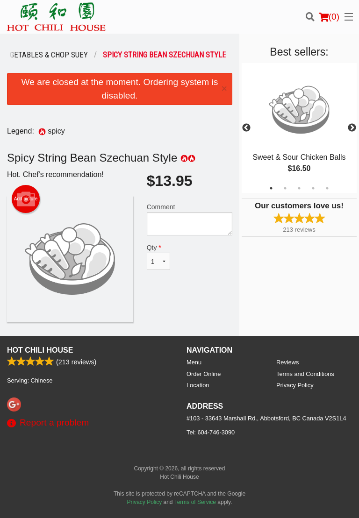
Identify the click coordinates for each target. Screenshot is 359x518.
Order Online (204, 373)
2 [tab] (285, 188)
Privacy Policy (295, 385)
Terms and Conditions (305, 373)
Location (198, 385)
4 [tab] (313, 188)
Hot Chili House (40, 350)
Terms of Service (195, 502)
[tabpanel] (299, 128)
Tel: (211, 432)
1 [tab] (271, 188)
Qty (158, 257)
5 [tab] (327, 188)
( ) (329, 17)
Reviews (287, 362)
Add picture (26, 199)
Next (352, 128)
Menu (194, 362)
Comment (189, 219)
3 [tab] (299, 188)
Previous (246, 128)
